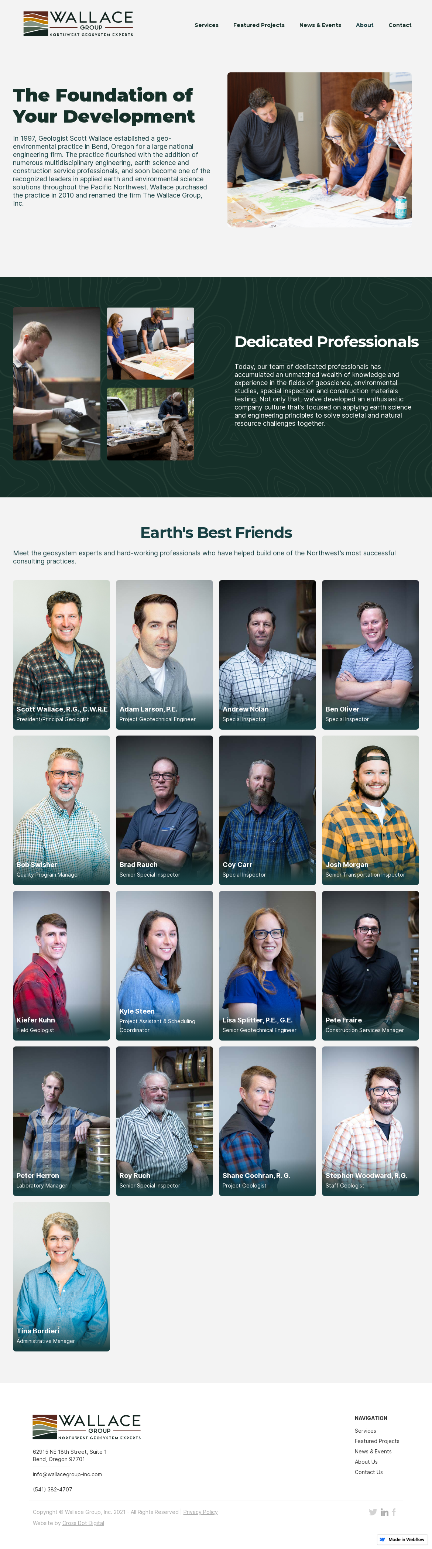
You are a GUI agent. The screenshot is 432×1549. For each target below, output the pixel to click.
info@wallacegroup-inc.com (67, 1474)
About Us (366, 1462)
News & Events (320, 25)
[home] (73, 25)
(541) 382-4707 (52, 1489)
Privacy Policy (201, 1512)
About (365, 25)
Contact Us (369, 1472)
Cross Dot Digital (83, 1523)
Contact (400, 25)
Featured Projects (259, 25)
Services (207, 25)
